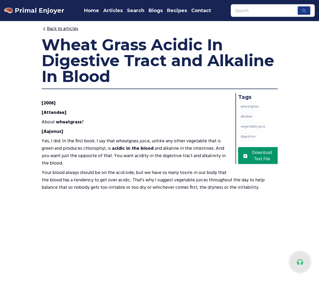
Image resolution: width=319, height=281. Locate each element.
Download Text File (257, 155)
